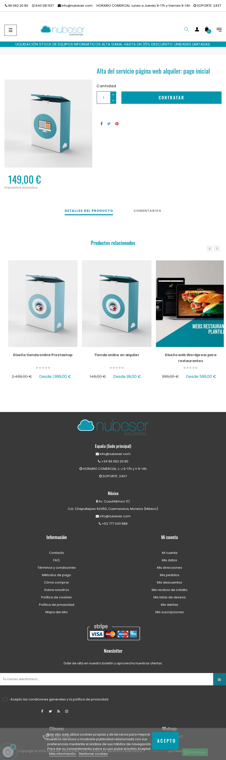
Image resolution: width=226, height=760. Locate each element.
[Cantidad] (103, 97)
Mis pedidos (169, 575)
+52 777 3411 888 (113, 523)
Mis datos (169, 560)
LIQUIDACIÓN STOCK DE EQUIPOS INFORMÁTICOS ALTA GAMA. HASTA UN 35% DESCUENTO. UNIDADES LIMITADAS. (113, 44)
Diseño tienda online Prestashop (43, 354)
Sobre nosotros (56, 589)
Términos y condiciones (57, 567)
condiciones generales (47, 699)
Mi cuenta (169, 552)
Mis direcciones (169, 567)
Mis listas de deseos (169, 597)
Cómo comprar (56, 582)
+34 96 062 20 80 (113, 461)
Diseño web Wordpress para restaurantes (190, 357)
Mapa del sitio (56, 612)
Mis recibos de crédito (170, 589)
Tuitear (109, 124)
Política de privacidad (56, 604)
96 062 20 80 (16, 5)
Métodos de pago (56, 575)
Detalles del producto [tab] (89, 210)
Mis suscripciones (169, 612)
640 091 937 (43, 5)
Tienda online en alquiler (116, 354)
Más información (63, 753)
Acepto (166, 740)
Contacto (56, 552)
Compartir (101, 124)
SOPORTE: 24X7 (207, 5)
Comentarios (147, 210)
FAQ (56, 560)
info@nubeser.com (75, 5)
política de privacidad (90, 699)
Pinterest (117, 124)
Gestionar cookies (93, 753)
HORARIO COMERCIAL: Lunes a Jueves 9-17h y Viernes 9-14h (143, 5)
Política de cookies (56, 597)
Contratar (172, 98)
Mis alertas (169, 604)
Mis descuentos (169, 582)
